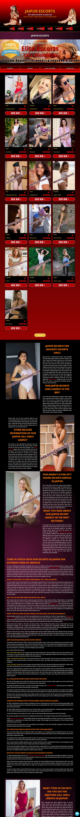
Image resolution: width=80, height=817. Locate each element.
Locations (39, 28)
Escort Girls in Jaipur (32, 750)
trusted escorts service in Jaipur (36, 639)
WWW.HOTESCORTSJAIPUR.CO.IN (60, 815)
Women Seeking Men (46, 793)
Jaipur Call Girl (54, 487)
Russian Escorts (45, 798)
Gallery (28, 28)
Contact (68, 28)
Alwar (60, 791)
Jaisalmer (61, 798)
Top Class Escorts (45, 800)
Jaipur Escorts (52, 263)
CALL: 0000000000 (40, 55)
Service (18, 28)
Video (24, 798)
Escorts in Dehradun (28, 808)
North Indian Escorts (46, 804)
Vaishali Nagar (62, 802)
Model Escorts (44, 791)
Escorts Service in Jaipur (64, 415)
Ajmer (60, 789)
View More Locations (64, 804)
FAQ (6, 814)
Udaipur (61, 800)
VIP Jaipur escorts (51, 569)
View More (40, 219)
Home (9, 28)
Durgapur (61, 795)
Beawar (61, 793)
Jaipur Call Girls (26, 806)
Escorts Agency (44, 795)
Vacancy (58, 28)
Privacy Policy (26, 814)
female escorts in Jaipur (16, 602)
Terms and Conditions (15, 814)
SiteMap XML (43, 814)
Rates (48, 28)
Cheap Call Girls (45, 802)
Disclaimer (35, 814)
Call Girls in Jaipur (54, 451)
